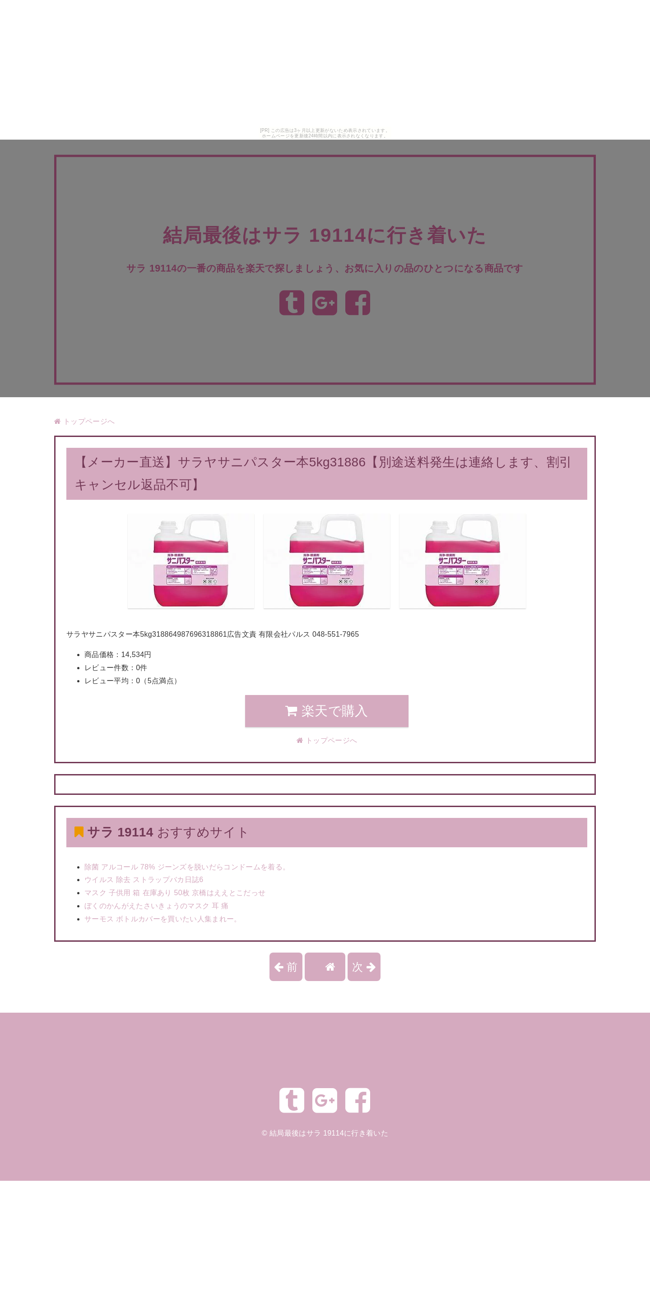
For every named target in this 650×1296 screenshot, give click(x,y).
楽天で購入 (326, 711)
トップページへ (84, 421)
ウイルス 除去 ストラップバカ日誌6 (144, 879)
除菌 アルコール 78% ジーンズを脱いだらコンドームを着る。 (187, 867)
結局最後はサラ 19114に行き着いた (325, 228)
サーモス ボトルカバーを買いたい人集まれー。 (162, 919)
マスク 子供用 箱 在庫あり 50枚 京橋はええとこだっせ (174, 893)
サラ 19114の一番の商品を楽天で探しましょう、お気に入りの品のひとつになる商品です (325, 267)
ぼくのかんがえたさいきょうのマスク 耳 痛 (156, 906)
